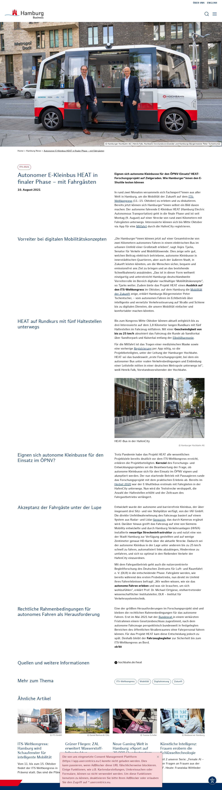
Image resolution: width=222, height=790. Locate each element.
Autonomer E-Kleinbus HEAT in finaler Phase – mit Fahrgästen (74, 151)
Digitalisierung (161, 682)
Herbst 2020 (122, 484)
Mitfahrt (141, 226)
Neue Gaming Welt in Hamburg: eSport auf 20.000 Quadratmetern (132, 749)
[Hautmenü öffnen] (214, 13)
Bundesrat (166, 617)
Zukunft (178, 682)
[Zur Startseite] (24, 13)
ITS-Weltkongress (125, 682)
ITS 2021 (24, 167)
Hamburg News (33, 151)
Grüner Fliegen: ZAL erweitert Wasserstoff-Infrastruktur (84, 749)
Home (20, 151)
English (212, 3)
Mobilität (144, 682)
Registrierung (143, 349)
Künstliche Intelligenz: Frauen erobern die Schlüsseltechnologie (178, 749)
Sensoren (159, 520)
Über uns (199, 3)
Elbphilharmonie (183, 338)
